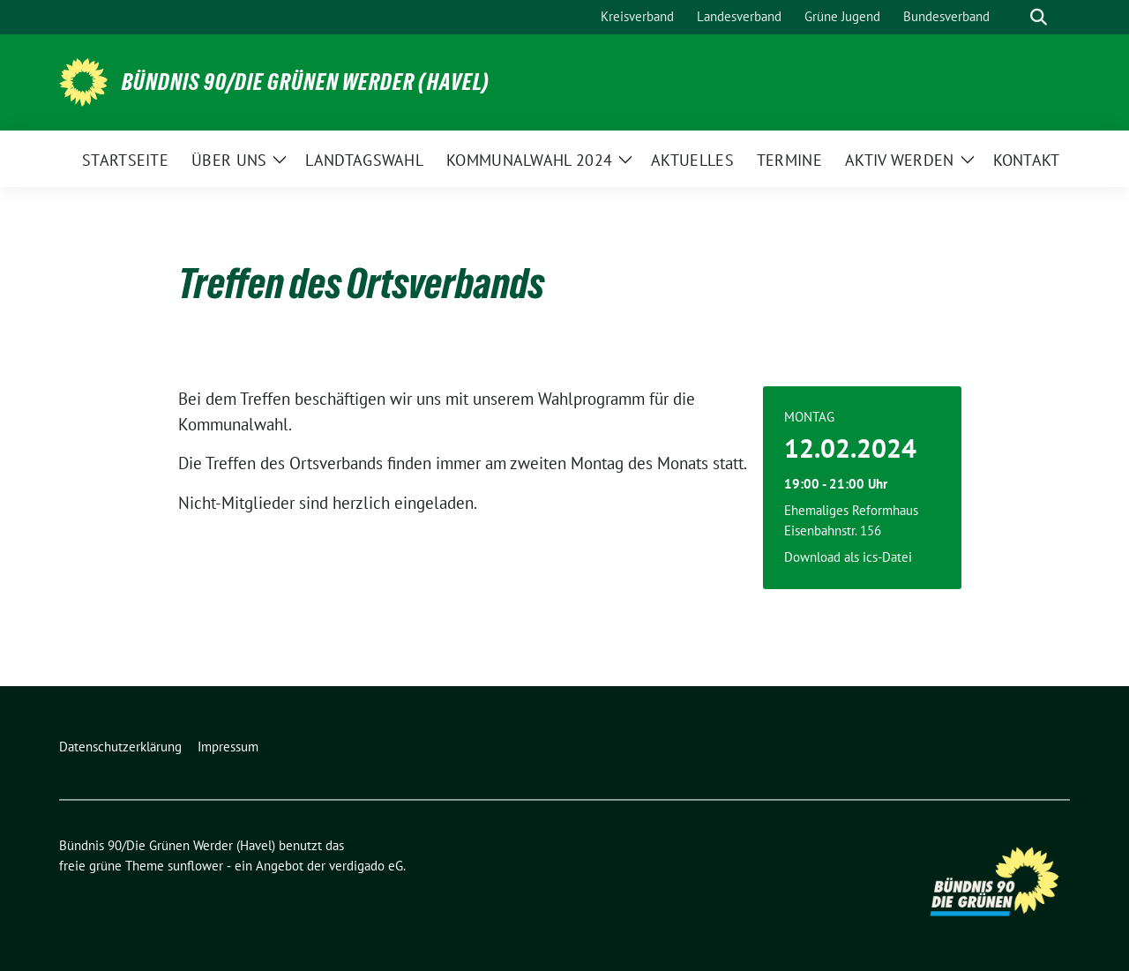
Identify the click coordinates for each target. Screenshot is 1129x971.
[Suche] (1013, 17)
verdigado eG (366, 865)
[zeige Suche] (1038, 17)
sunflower (195, 865)
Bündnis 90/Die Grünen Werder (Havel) (306, 82)
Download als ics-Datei (848, 557)
